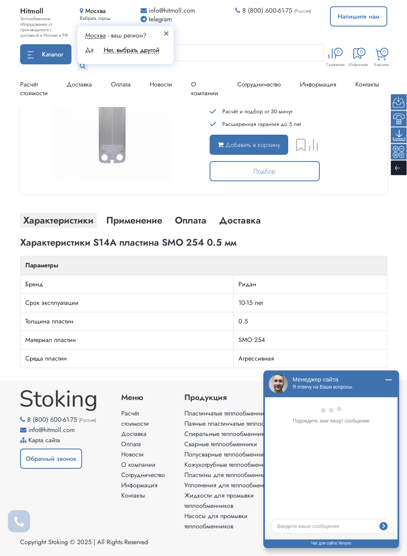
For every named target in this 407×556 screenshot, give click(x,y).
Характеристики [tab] (58, 220)
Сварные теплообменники (220, 444)
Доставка (79, 84)
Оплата (121, 84)
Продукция (205, 398)
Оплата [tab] (190, 220)
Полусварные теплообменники (227, 454)
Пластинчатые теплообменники (227, 413)
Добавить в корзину (249, 144)
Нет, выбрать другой (131, 49)
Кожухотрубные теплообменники (229, 464)
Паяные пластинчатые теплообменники (238, 423)
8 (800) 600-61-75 (267, 10)
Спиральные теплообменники (226, 433)
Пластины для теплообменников (229, 474)
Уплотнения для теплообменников (232, 485)
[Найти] (82, 66)
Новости (161, 84)
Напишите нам (358, 16)
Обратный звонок (51, 458)
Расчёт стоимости (34, 89)
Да (89, 49)
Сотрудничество (259, 84)
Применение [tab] (134, 220)
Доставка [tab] (240, 220)
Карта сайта (44, 440)
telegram (156, 19)
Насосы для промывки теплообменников (216, 521)
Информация (318, 84)
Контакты (367, 84)
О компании (204, 89)
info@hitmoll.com (51, 429)
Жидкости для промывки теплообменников (219, 500)
